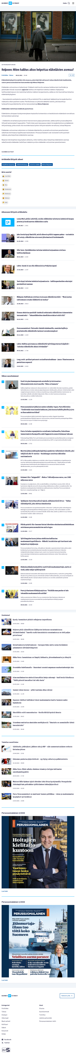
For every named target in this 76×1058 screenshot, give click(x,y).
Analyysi (4, 1015)
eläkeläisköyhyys (22, 165)
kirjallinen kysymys (8, 165)
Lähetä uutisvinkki (45, 1018)
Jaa (71, 75)
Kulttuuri (5, 1024)
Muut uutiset (6, 1021)
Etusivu (41, 1008)
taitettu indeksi (35, 165)
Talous (11, 75)
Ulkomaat (5, 1018)
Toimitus (42, 1015)
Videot (4, 1028)
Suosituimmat (44, 1012)
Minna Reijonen (47, 165)
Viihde (4, 1034)
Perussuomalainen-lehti (47, 1021)
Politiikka (5, 75)
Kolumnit (5, 1031)
